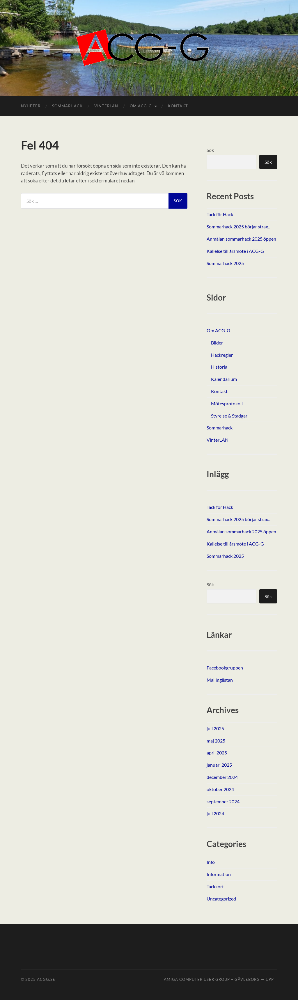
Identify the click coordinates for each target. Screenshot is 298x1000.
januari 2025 (219, 765)
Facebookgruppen (225, 667)
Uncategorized (221, 898)
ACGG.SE (46, 979)
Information (219, 874)
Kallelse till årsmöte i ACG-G (235, 251)
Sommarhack (67, 106)
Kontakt (178, 106)
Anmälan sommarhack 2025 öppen (241, 238)
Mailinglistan (220, 680)
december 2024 (222, 777)
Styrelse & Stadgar (229, 415)
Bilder (217, 342)
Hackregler (222, 355)
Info (211, 862)
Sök (210, 150)
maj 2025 (216, 740)
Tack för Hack (220, 214)
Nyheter (30, 106)
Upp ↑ (271, 979)
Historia (219, 367)
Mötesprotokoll (227, 403)
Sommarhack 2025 (225, 263)
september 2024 (223, 801)
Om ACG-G (141, 106)
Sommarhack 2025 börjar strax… (239, 226)
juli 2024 (215, 813)
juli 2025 (215, 728)
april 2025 (217, 752)
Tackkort (215, 886)
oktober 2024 (220, 789)
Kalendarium (224, 379)
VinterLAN (106, 106)
